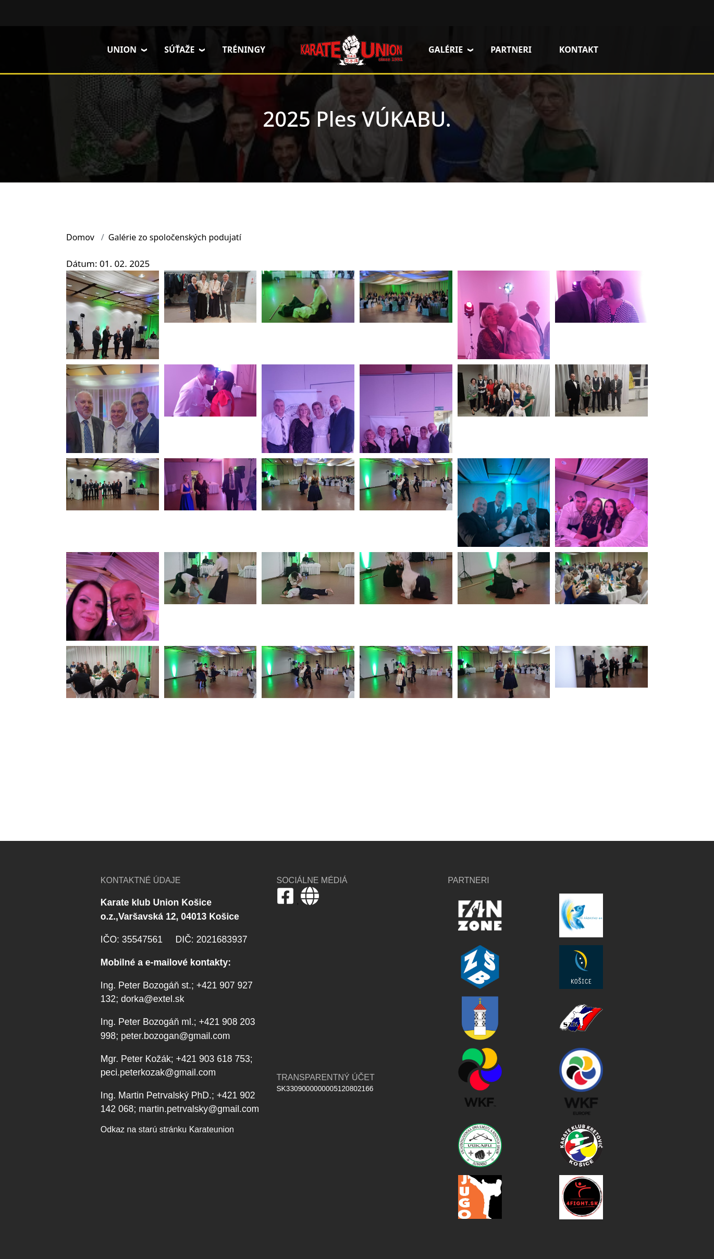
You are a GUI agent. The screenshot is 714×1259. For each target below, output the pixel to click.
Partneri (511, 49)
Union (122, 49)
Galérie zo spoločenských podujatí (174, 237)
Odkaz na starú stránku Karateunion (167, 1129)
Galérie (445, 49)
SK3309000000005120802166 (324, 1089)
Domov (351, 49)
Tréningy (243, 49)
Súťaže (179, 49)
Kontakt (578, 49)
